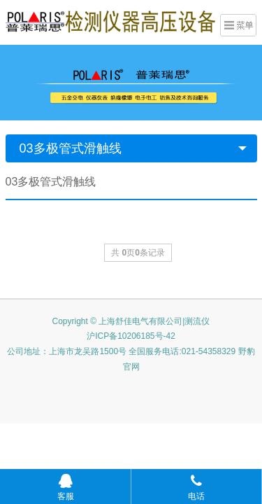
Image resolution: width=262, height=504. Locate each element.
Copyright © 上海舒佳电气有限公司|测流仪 (131, 321)
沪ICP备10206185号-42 (131, 336)
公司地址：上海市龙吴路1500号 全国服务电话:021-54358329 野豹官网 (130, 359)
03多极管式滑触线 (71, 148)
